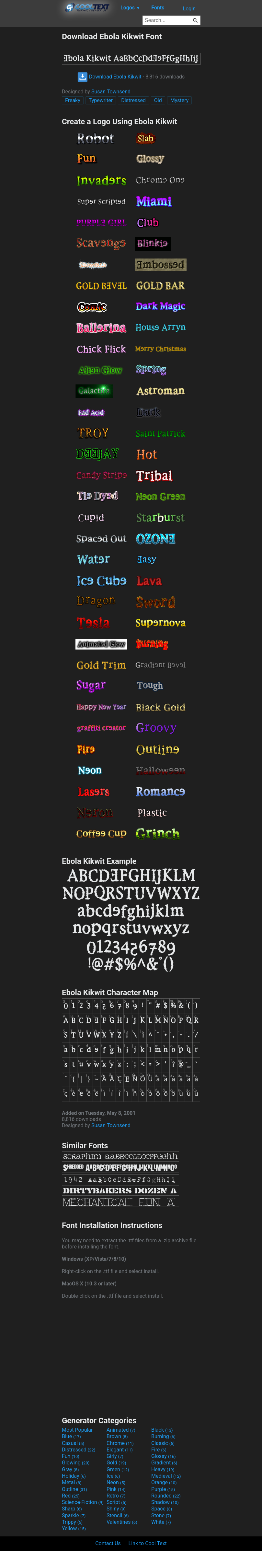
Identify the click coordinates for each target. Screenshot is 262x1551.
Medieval (166, 1476)
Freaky (72, 100)
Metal (72, 1482)
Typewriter (101, 100)
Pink (116, 1489)
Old (158, 100)
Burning (163, 1436)
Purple (163, 1489)
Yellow (74, 1528)
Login (189, 9)
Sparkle (73, 1515)
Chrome (120, 1443)
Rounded (166, 1496)
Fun (70, 1456)
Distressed (133, 100)
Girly (115, 1456)
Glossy (163, 1456)
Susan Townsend (111, 92)
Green (118, 1469)
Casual (73, 1443)
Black (162, 1430)
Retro (116, 1496)
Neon (116, 1482)
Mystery (179, 100)
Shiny (116, 1509)
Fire (158, 1450)
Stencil (118, 1515)
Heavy (162, 1469)
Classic (163, 1443)
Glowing (75, 1463)
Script (117, 1502)
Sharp (72, 1509)
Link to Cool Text (148, 1543)
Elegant (120, 1450)
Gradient (164, 1463)
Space (161, 1509)
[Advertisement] (31, 129)
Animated (121, 1430)
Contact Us (108, 1543)
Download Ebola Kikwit (109, 77)
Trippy (72, 1522)
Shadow (165, 1502)
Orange (164, 1482)
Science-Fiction (83, 1502)
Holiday (74, 1476)
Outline (74, 1489)
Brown (117, 1436)
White (161, 1522)
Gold (116, 1463)
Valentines (122, 1522)
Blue (71, 1436)
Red (71, 1496)
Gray (70, 1469)
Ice (113, 1476)
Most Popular (77, 1430)
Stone (161, 1515)
